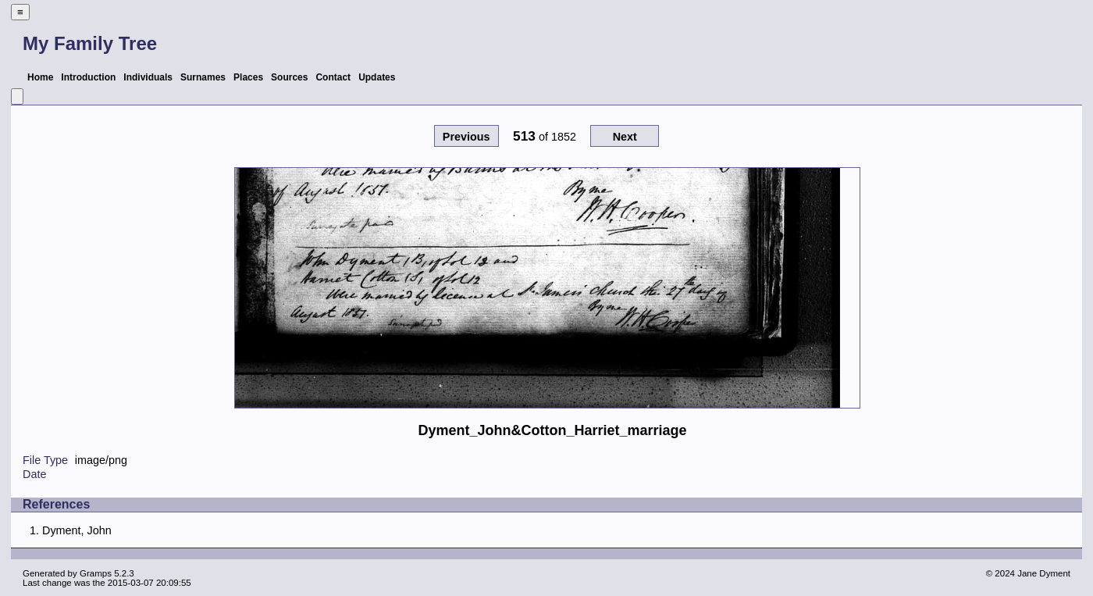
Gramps (96, 573)
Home (40, 77)
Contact (333, 77)
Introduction (88, 77)
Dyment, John (77, 530)
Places (248, 77)
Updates (376, 77)
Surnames (203, 77)
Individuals (148, 77)
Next (625, 136)
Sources (289, 77)
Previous (466, 136)
